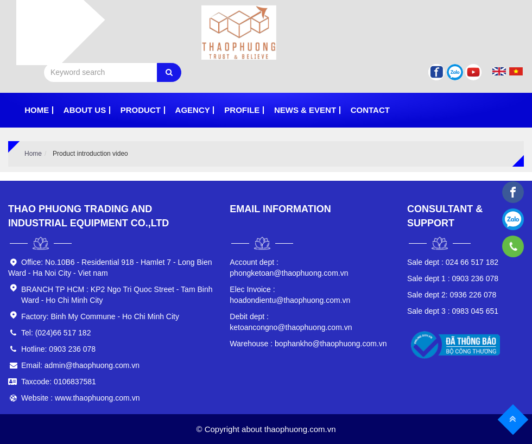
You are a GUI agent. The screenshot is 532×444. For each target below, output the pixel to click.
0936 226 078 (451, 294)
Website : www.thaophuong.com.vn (80, 398)
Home (36, 110)
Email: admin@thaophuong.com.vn (80, 365)
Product (141, 110)
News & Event (305, 110)
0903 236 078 (452, 278)
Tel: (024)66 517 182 (56, 332)
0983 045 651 (452, 311)
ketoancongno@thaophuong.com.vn (291, 322)
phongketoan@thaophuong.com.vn (289, 267)
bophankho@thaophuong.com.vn (308, 343)
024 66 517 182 (452, 262)
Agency (192, 110)
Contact (370, 110)
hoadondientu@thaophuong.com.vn (290, 295)
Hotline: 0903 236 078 (58, 349)
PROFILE (241, 110)
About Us (85, 110)
